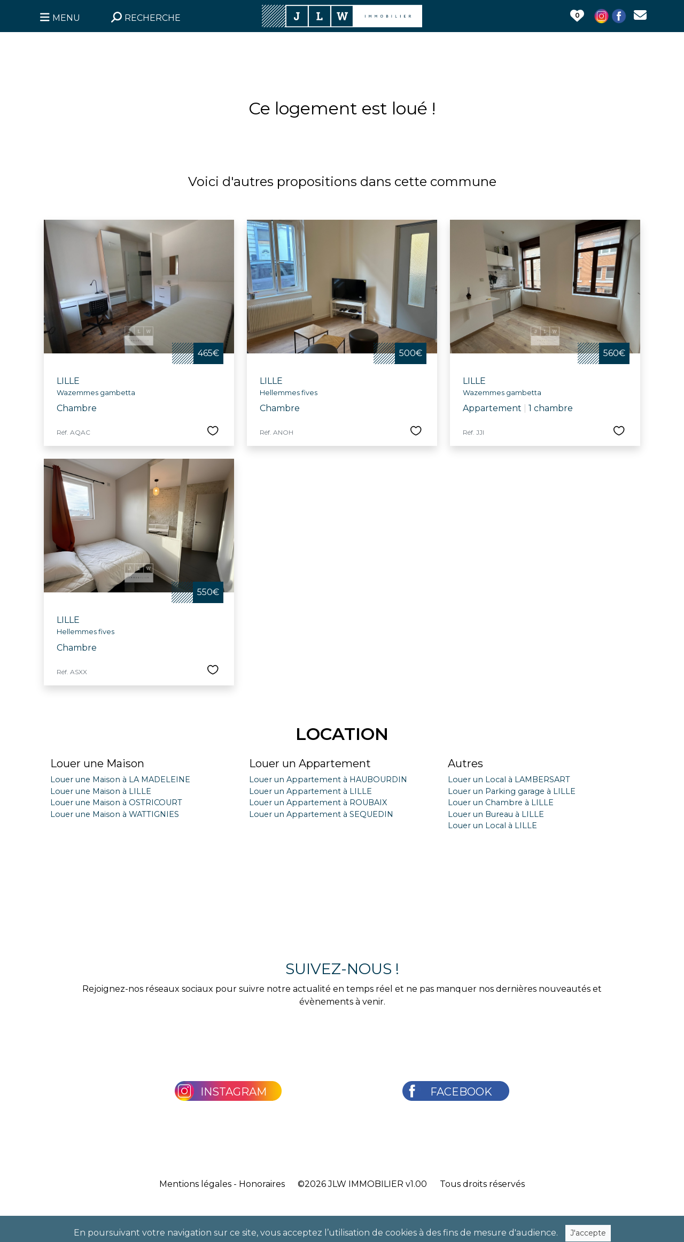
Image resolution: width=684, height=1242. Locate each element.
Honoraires (262, 1184)
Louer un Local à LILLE (492, 825)
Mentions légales (195, 1184)
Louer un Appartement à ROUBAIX (318, 802)
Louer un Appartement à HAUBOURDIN (328, 779)
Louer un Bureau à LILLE (496, 814)
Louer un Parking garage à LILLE (512, 791)
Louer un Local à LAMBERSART (509, 779)
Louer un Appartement (310, 763)
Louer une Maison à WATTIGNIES (114, 814)
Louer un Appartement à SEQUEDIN (321, 814)
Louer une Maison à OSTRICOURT (116, 802)
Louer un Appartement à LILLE (310, 791)
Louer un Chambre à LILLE (501, 802)
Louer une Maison (97, 763)
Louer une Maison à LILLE (100, 791)
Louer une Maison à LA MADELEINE (120, 779)
